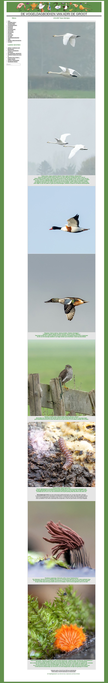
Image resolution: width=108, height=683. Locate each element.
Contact (10, 42)
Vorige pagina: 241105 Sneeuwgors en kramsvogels (64, 671)
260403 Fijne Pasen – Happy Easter (14, 58)
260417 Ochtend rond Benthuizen (14, 48)
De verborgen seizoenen (14, 53)
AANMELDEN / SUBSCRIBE (12, 23)
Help (9, 39)
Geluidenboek (11, 29)
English (10, 33)
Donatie (10, 36)
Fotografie (10, 30)
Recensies (11, 32)
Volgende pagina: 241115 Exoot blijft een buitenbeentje (63, 670)
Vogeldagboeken (12, 25)
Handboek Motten (13, 61)
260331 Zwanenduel (13, 60)
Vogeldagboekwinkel (13, 37)
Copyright (10, 35)
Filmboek (10, 28)
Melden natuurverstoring (14, 40)
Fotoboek (10, 26)
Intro (9, 21)
